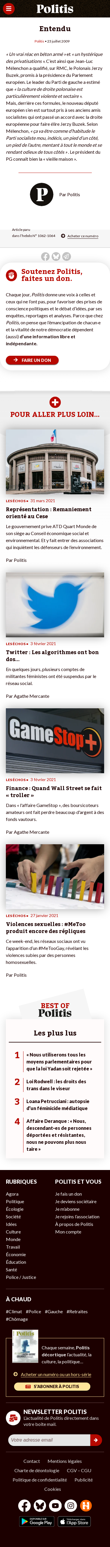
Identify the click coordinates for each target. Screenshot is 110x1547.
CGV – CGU (79, 1470)
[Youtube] (55, 1506)
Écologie (14, 1209)
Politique (15, 1201)
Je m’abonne (67, 1209)
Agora (12, 1193)
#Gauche (54, 1311)
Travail (13, 1246)
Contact (31, 1461)
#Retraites (77, 1311)
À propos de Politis (74, 1224)
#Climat (14, 1311)
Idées (11, 1224)
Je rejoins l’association (77, 1216)
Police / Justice (21, 1277)
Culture (13, 1231)
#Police (33, 1311)
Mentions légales (65, 1461)
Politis (39, 41)
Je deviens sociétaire (76, 1201)
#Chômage (17, 1319)
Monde (13, 1239)
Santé (11, 1269)
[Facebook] (24, 1506)
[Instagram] (71, 1506)
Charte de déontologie (36, 1470)
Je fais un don (68, 1193)
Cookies (52, 1489)
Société (13, 1216)
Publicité (84, 1479)
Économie (16, 1254)
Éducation (16, 1262)
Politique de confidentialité (40, 1479)
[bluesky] (40, 1506)
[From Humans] (86, 1506)
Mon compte (68, 1231)
